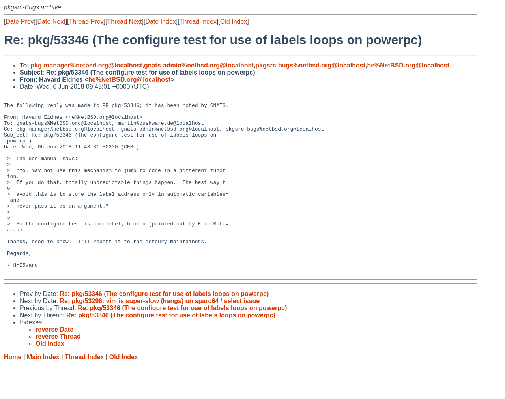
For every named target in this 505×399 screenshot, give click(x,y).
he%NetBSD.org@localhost (408, 65)
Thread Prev (86, 21)
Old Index (233, 21)
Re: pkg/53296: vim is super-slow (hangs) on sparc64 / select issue (160, 335)
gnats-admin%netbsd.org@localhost (199, 65)
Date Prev (20, 21)
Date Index (160, 21)
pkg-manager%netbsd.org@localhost (86, 65)
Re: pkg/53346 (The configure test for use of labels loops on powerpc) (164, 328)
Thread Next (124, 21)
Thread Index (198, 21)
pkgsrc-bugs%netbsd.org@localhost (310, 65)
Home (12, 391)
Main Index (43, 391)
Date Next (51, 21)
